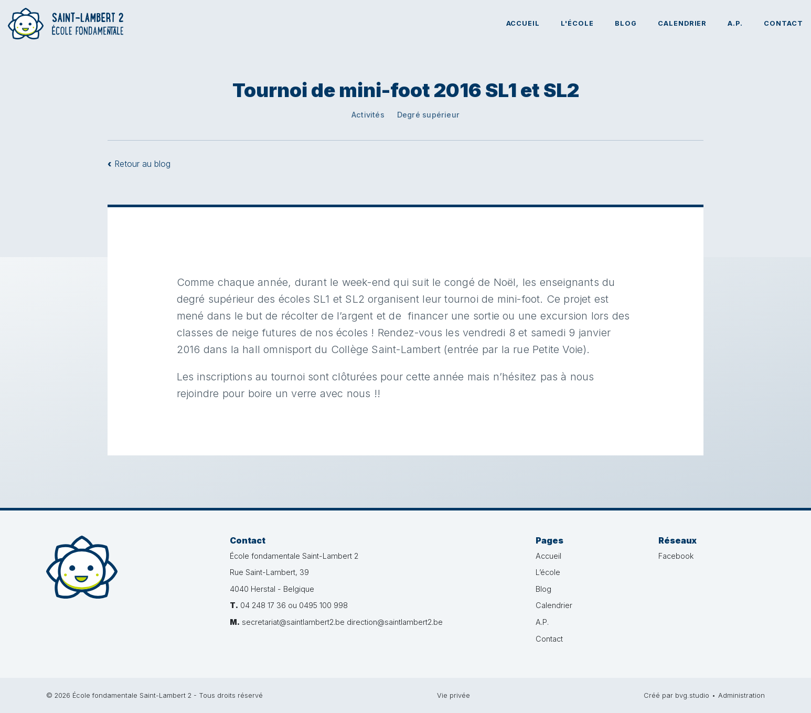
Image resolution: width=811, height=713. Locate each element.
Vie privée (453, 695)
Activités (368, 114)
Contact (783, 23)
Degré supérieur (428, 114)
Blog (626, 23)
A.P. (735, 23)
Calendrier (682, 23)
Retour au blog (139, 163)
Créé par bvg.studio (676, 695)
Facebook (675, 555)
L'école (577, 23)
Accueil (523, 23)
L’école (548, 572)
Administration (741, 695)
